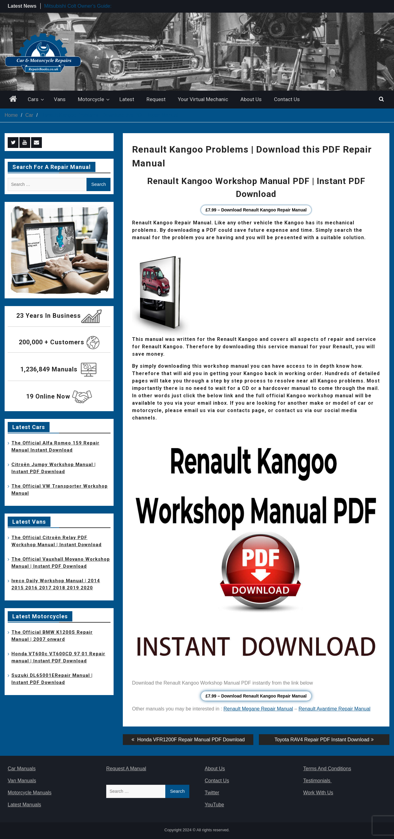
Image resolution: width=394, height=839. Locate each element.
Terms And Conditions (327, 768)
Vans (60, 99)
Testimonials (317, 780)
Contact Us (287, 99)
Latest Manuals (24, 804)
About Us (251, 99)
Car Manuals (22, 768)
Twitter (212, 792)
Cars (33, 99)
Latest (126, 99)
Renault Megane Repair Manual (258, 708)
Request (156, 99)
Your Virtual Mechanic (203, 99)
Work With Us (318, 792)
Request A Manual (126, 768)
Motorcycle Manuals (29, 792)
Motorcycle (91, 99)
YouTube (214, 804)
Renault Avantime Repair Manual (335, 708)
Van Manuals (22, 780)
